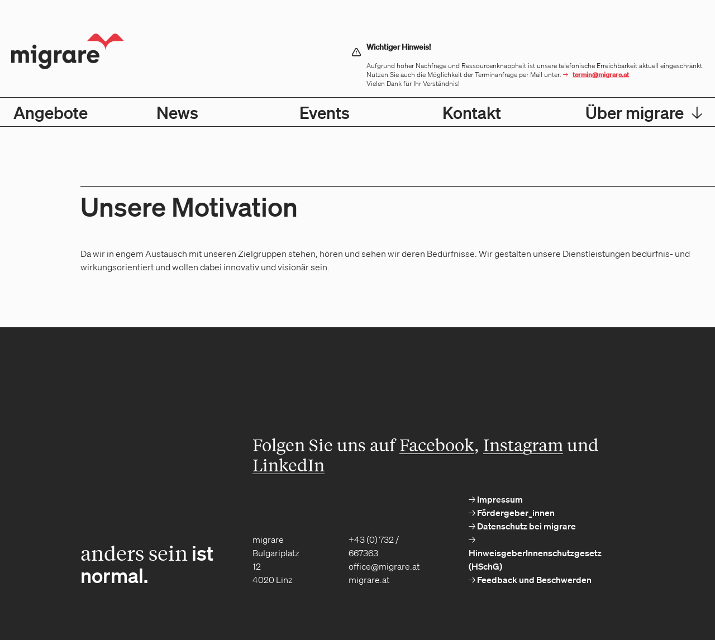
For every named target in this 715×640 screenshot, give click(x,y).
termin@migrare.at (601, 74)
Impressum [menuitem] (499, 499)
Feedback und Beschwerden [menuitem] (533, 579)
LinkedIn (288, 464)
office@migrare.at (384, 566)
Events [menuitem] (324, 112)
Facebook (436, 444)
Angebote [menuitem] (50, 112)
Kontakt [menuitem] (471, 112)
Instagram (523, 444)
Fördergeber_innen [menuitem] (515, 512)
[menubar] (357, 112)
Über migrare (644, 112)
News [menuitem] (177, 112)
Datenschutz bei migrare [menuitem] (525, 526)
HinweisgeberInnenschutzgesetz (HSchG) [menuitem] (535, 559)
